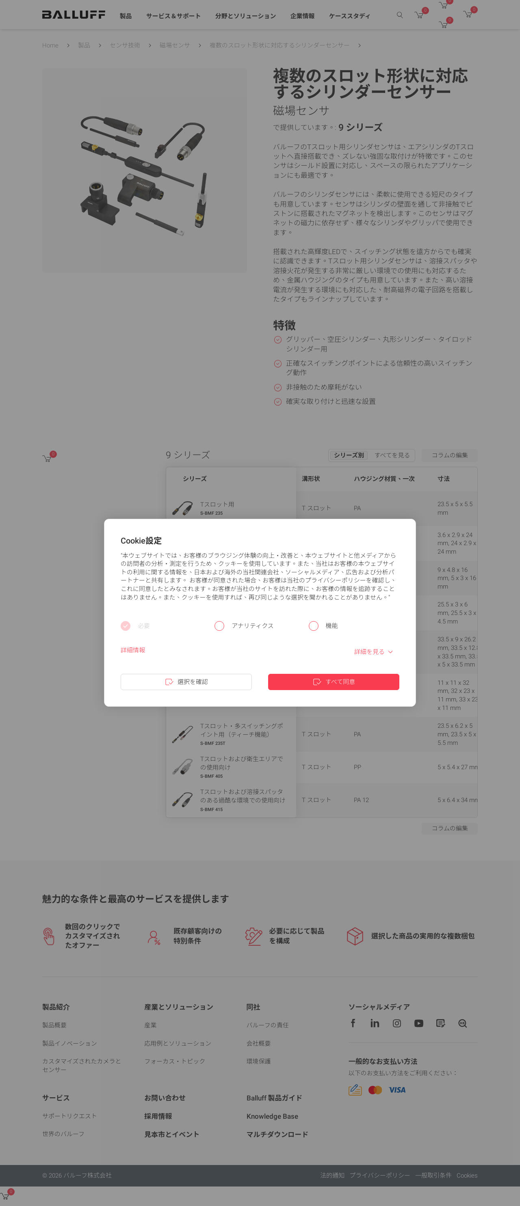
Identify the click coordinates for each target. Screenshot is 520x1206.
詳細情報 (133, 650)
